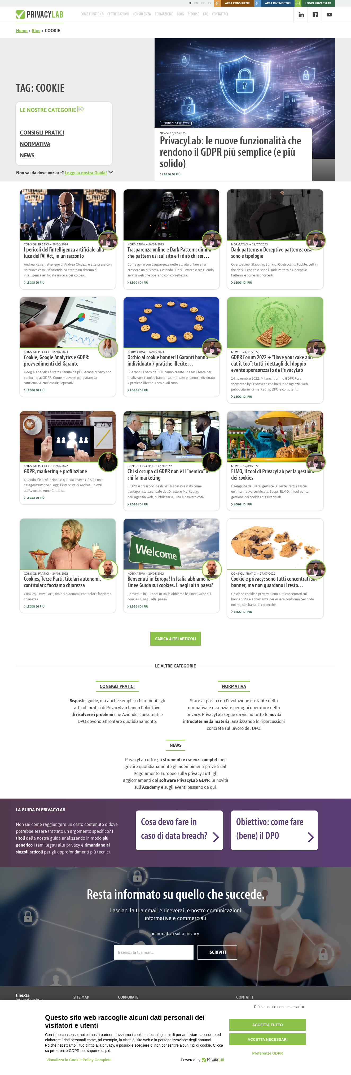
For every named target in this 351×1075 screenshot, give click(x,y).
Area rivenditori (272, 3)
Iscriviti (217, 952)
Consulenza (142, 14)
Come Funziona (92, 14)
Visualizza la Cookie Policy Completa (79, 1060)
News (27, 155)
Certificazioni (118, 14)
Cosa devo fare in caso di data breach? (174, 829)
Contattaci (220, 14)
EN (196, 3)
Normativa (35, 143)
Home (22, 30)
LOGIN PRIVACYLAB (313, 3)
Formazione (164, 14)
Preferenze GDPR (267, 1053)
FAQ (205, 14)
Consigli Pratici (42, 132)
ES (209, 3)
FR (203, 3)
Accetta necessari (268, 1039)
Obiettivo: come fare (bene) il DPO (270, 829)
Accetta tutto (267, 1025)
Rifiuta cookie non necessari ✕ (279, 1007)
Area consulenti (232, 3)
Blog (180, 14)
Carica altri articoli (175, 639)
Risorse (193, 14)
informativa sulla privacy (175, 933)
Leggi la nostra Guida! (86, 172)
